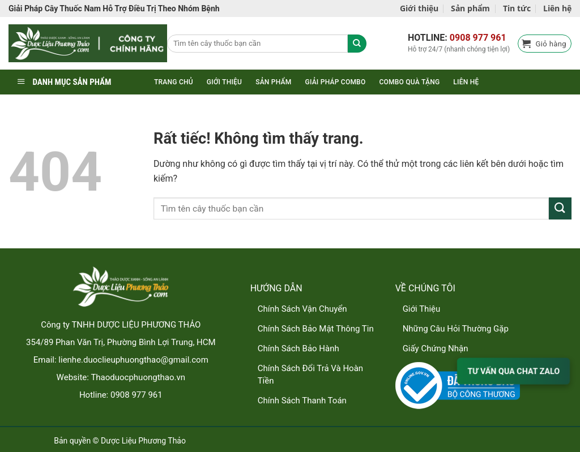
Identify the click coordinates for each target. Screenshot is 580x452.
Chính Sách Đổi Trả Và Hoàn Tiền (310, 374)
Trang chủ (173, 82)
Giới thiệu (419, 8)
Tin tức (517, 8)
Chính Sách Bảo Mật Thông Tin (316, 329)
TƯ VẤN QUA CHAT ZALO (513, 371)
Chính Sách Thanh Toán (302, 400)
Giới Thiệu (422, 309)
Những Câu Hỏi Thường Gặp (456, 329)
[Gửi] (560, 208)
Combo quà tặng (409, 82)
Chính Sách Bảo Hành (298, 348)
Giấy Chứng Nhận (435, 348)
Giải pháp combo (335, 82)
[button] (545, 44)
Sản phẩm (470, 8)
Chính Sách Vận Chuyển (302, 309)
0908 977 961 (478, 37)
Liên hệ (557, 8)
